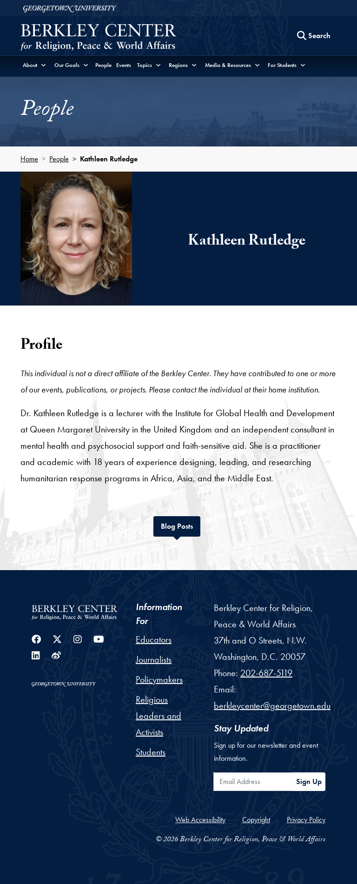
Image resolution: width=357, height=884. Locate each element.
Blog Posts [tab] (180, 525)
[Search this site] (314, 36)
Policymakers (159, 679)
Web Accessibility (200, 819)
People (103, 65)
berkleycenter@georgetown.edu (272, 705)
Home (29, 159)
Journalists (154, 659)
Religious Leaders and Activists (158, 715)
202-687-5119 (266, 673)
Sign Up (309, 781)
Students (150, 752)
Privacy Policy (306, 819)
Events (123, 65)
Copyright (256, 819)
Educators (154, 639)
